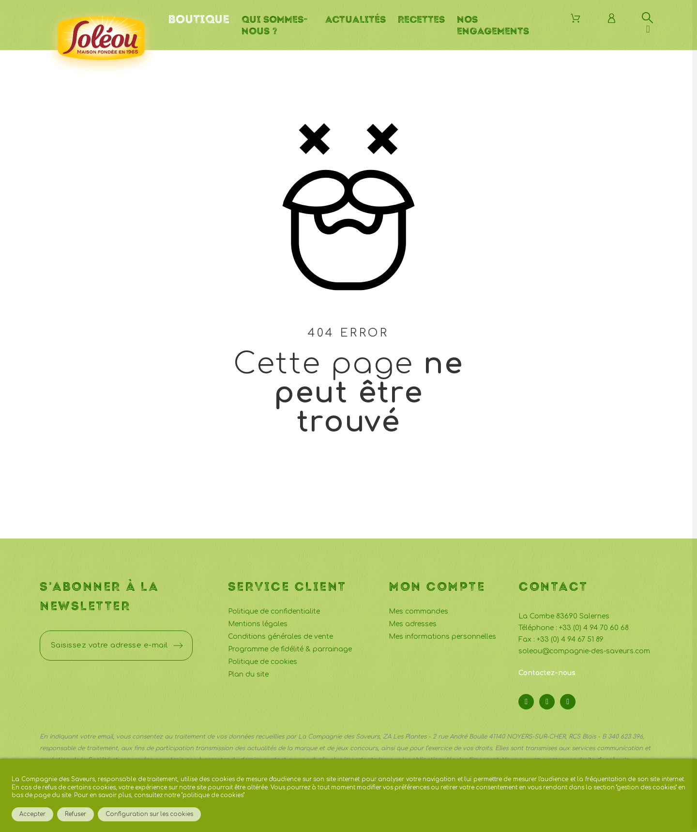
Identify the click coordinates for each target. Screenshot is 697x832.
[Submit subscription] (178, 645)
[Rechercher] (647, 17)
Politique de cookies (262, 661)
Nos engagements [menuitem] (493, 25)
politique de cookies (212, 795)
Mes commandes (418, 611)
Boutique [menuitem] (198, 19)
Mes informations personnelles (442, 636)
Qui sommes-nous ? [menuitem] (274, 25)
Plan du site (248, 674)
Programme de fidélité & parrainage (290, 649)
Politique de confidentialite (274, 611)
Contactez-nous (547, 673)
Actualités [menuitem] (355, 19)
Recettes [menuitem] (421, 19)
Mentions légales (258, 624)
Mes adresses (413, 624)
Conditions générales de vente (280, 636)
